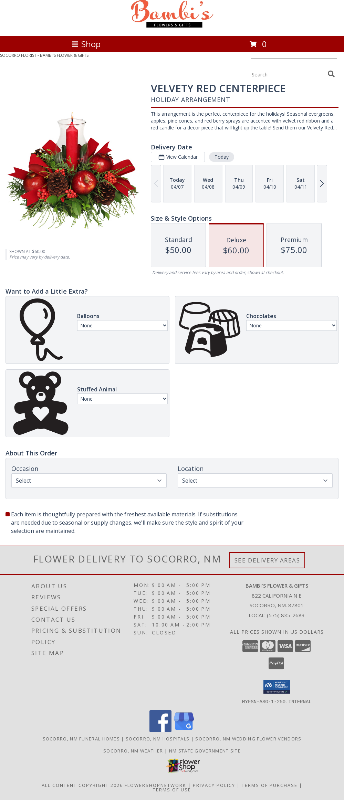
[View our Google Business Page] (184, 730)
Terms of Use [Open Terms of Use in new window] (172, 789)
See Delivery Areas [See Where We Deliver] (267, 560)
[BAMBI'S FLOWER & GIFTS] (172, 25)
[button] (276, 687)
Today (222, 157)
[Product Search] (288, 74)
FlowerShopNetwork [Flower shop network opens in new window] (155, 785)
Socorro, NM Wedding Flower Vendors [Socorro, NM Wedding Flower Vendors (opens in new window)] (248, 738)
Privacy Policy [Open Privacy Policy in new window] (214, 785)
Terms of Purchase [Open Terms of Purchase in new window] (270, 785)
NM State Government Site (205, 750)
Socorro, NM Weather (133, 750)
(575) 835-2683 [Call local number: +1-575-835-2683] (286, 615)
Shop (86, 44)
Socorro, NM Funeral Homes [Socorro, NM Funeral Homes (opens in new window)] (81, 738)
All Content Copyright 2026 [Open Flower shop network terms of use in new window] (82, 785)
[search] (331, 74)
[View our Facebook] (160, 730)
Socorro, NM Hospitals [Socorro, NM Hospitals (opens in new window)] (157, 738)
